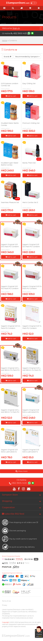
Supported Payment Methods (12, 573)
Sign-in (16, 28)
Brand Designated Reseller (11, 556)
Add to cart (11, 96)
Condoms (10, 49)
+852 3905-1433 (19, 33)
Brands (7, 57)
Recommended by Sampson (27, 57)
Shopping (7, 501)
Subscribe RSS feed (13, 514)
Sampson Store (10, 494)
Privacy (4, 605)
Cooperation (8, 507)
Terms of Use (6, 601)
